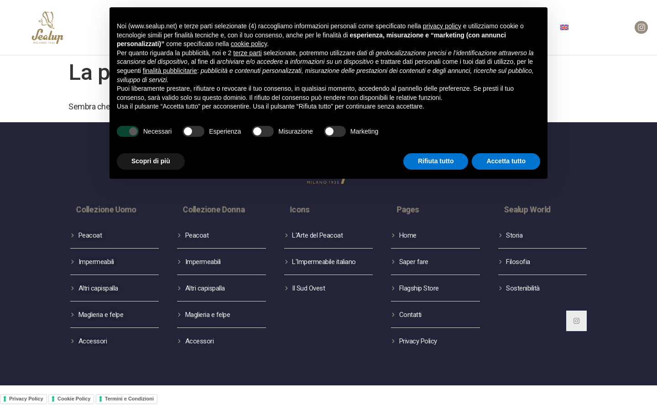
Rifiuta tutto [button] (436, 161)
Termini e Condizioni (129, 398)
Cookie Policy (73, 398)
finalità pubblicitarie (170, 70)
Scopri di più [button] (150, 161)
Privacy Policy (26, 398)
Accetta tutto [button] (506, 161)
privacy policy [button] (442, 26)
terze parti (247, 53)
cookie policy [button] (249, 43)
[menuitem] (564, 27)
